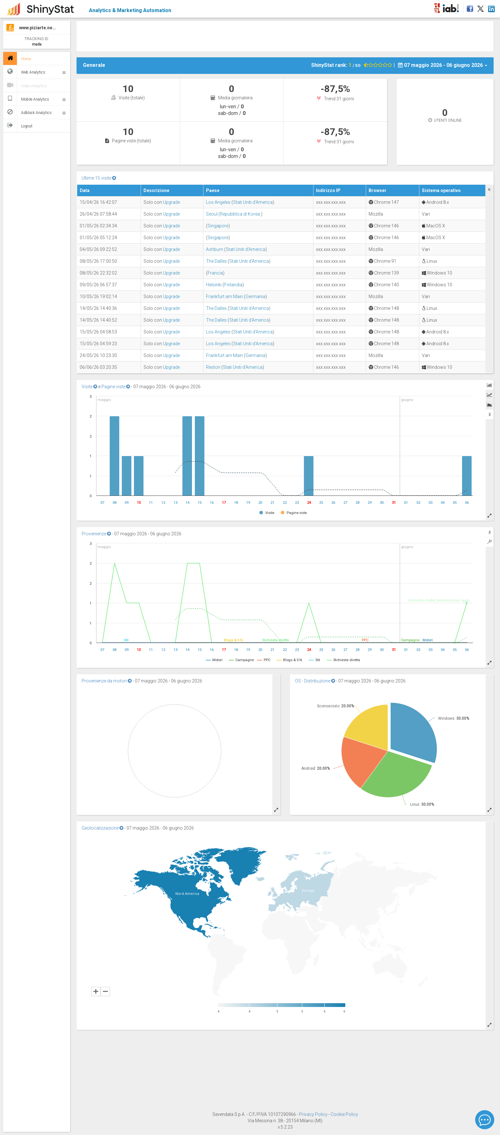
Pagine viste (115, 386)
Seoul (211, 214)
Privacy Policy (313, 1114)
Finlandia (233, 284)
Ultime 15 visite (99, 178)
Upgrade (171, 202)
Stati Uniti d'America (253, 202)
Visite (89, 386)
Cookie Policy (344, 1114)
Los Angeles (218, 202)
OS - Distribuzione (315, 680)
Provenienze (96, 533)
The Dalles (216, 261)
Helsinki (214, 284)
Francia (215, 272)
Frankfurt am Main (224, 296)
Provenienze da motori (107, 680)
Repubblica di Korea (240, 214)
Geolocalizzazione (102, 828)
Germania (255, 296)
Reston (213, 367)
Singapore (218, 225)
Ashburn (214, 249)
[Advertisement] (285, 35)
